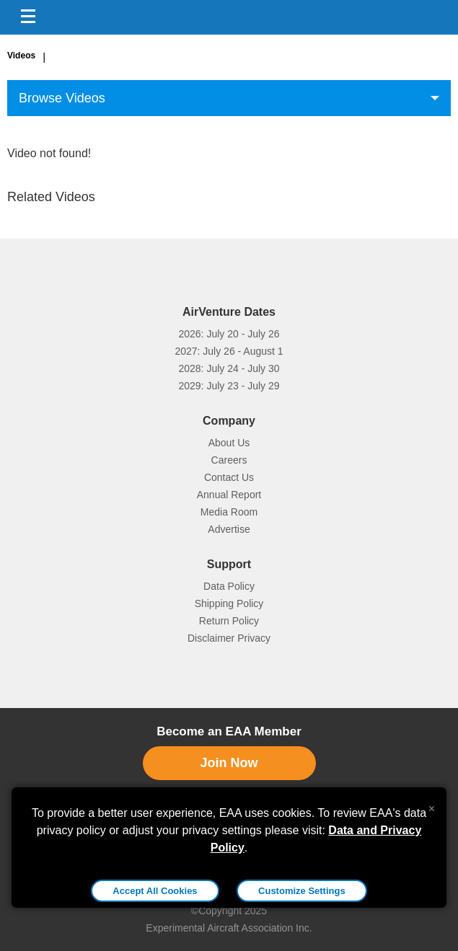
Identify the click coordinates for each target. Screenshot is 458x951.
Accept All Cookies (155, 890)
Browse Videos (62, 98)
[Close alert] (431, 805)
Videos (21, 55)
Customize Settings (301, 890)
